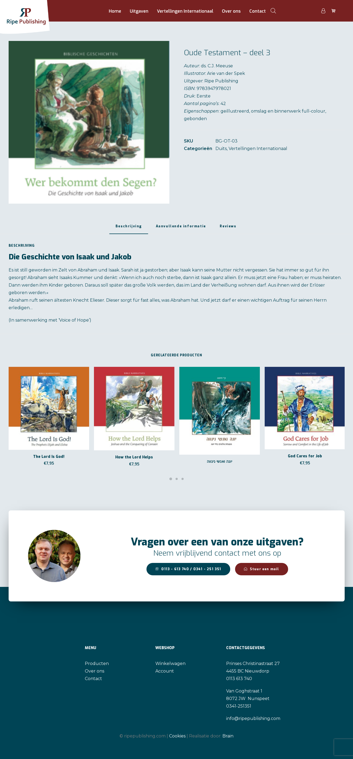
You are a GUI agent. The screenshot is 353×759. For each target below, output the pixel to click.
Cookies (177, 735)
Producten (97, 663)
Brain (227, 735)
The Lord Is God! (48, 456)
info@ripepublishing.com (253, 718)
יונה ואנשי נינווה (219, 461)
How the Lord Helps (134, 457)
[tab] (128, 228)
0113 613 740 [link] (239, 678)
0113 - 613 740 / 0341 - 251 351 (188, 569)
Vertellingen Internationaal (185, 11)
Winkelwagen (170, 663)
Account (164, 671)
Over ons (231, 11)
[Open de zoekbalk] (273, 10)
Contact (257, 11)
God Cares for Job (305, 456)
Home (115, 11)
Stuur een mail (261, 569)
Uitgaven (139, 11)
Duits (221, 148)
